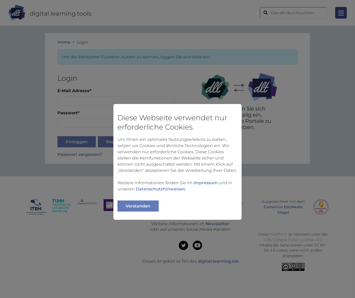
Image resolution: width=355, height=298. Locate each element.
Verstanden (138, 206)
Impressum (205, 182)
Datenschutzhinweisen (160, 189)
